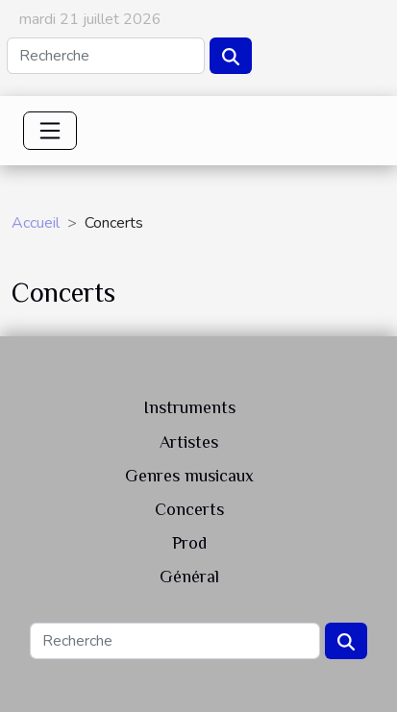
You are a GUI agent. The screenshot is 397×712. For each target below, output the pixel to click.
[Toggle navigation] (50, 130)
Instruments (189, 407)
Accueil (36, 222)
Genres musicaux (189, 475)
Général (189, 576)
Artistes (189, 442)
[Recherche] (106, 55)
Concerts (189, 509)
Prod (189, 542)
